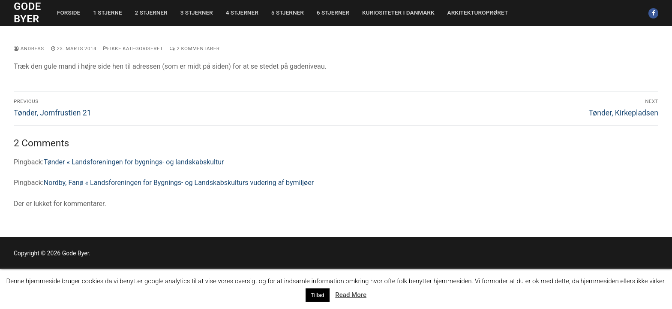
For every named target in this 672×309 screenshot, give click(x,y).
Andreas (29, 48)
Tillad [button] (317, 295)
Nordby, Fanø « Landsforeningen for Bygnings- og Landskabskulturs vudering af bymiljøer (179, 183)
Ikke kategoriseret (133, 48)
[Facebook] (653, 13)
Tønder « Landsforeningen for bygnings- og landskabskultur (134, 162)
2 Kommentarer (194, 48)
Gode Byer (27, 12)
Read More (350, 295)
